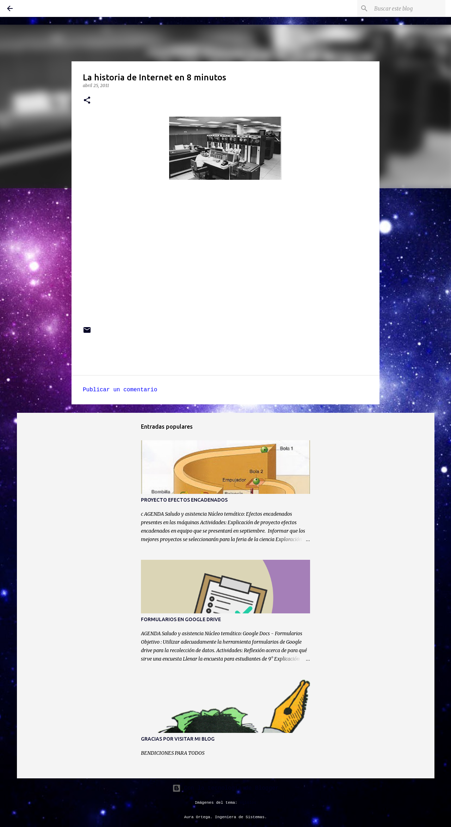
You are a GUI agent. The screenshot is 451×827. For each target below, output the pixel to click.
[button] (87, 100)
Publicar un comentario (120, 390)
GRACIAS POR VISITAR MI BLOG (178, 739)
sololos (248, 803)
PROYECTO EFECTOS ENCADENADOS (184, 500)
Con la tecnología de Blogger (225, 788)
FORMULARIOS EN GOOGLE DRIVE (181, 619)
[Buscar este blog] (408, 8)
